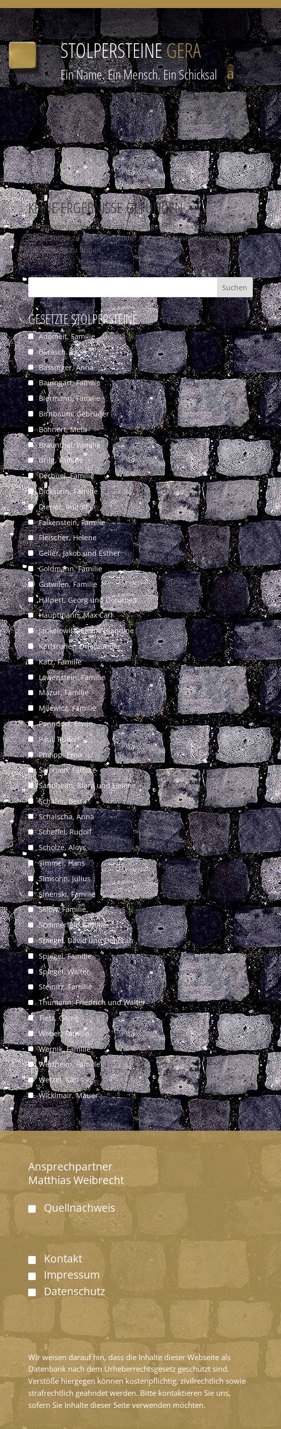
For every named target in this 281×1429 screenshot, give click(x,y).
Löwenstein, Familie (72, 677)
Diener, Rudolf (63, 507)
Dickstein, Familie (68, 491)
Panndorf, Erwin (66, 723)
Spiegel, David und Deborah (86, 940)
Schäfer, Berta (63, 801)
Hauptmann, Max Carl (76, 615)
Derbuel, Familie (66, 475)
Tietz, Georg (59, 1018)
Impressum (72, 1275)
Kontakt (63, 1258)
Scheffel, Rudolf (65, 831)
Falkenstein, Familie (72, 522)
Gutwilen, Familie (68, 584)
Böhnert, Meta (63, 429)
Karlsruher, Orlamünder (80, 646)
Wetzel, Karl (59, 1079)
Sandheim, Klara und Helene (87, 785)
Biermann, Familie (69, 398)
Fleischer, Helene (68, 537)
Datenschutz (74, 1291)
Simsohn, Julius (65, 878)
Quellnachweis (79, 1208)
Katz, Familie (60, 661)
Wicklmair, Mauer (68, 1095)
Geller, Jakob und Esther (79, 553)
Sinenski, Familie (67, 894)
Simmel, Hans (62, 863)
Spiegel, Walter (64, 971)
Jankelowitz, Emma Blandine (86, 630)
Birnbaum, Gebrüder (74, 413)
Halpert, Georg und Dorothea (88, 600)
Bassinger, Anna (66, 367)
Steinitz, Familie (65, 986)
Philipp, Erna (60, 755)
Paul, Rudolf (59, 739)
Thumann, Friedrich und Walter (92, 1002)
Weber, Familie (64, 1033)
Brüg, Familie (61, 460)
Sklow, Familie (62, 909)
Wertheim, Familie (69, 1064)
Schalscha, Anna (66, 816)
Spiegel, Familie (65, 956)
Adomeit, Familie (67, 336)
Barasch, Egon (63, 352)
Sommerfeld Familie (72, 925)
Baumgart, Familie (69, 382)
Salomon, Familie (67, 770)
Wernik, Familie (65, 1049)
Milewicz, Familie (67, 708)
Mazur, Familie (64, 692)
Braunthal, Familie (70, 445)
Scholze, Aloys (62, 847)
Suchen (234, 287)
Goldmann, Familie (70, 568)
